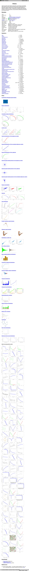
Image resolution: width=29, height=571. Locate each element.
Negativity (3, 88)
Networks (6, 0)
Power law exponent (5, 65)
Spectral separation (5, 82)
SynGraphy (4, 319)
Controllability (4, 92)
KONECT (3, 0)
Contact (26, 570)
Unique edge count (5, 37)
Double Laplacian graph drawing (8, 221)
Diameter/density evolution (7, 295)
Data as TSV (5, 561)
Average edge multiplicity (5, 50)
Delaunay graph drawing (6, 229)
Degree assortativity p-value (6, 74)
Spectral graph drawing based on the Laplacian (11, 168)
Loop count (3, 38)
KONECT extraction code (7, 562)
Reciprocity (3, 83)
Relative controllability (5, 93)
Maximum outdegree (5, 46)
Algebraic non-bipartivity (5, 86)
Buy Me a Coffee (24, 0)
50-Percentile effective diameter (6, 55)
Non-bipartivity (4, 84)
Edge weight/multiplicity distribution (9, 254)
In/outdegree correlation (5, 75)
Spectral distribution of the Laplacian (9, 152)
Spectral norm (4, 78)
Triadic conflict (4, 90)
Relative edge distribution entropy (7, 64)
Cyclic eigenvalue (4, 80)
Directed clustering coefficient (6, 77)
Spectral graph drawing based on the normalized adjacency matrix (14, 176)
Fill (2, 49)
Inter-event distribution (6, 327)
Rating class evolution (6, 311)
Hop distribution (5, 201)
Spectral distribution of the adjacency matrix (10, 136)
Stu (19, 569)
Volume (3, 36)
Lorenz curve (4, 127)
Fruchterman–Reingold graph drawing (9, 97)
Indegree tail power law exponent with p (8, 71)
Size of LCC (3, 51)
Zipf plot (3, 193)
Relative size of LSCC (5, 53)
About (23, 570)
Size (2, 35)
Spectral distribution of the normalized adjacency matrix (12, 144)
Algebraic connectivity (5, 81)
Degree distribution (5, 105)
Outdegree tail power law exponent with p (8, 69)
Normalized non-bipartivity (6, 85)
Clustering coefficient (5, 76)
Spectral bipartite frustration (6, 87)
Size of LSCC (4, 52)
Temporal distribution (6, 278)
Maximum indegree (5, 47)
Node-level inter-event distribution (8, 335)
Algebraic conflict (4, 89)
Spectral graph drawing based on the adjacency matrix (12, 160)
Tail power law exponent (5, 66)
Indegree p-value (4, 72)
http (24, 567)
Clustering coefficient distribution (8, 262)
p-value (3, 68)
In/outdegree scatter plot (6, 237)
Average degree (4, 48)
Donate (20, 570)
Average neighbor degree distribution (9, 270)
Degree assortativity (5, 73)
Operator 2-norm (4, 79)
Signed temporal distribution (7, 303)
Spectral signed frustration (6, 91)
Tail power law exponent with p (6, 67)
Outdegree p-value (5, 70)
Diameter (3, 54)
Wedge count (4, 39)
